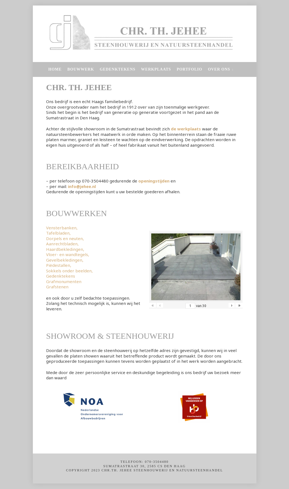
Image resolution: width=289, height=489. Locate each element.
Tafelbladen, (58, 233)
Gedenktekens (117, 69)
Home (55, 69)
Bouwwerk (80, 69)
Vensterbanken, (62, 227)
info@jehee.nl (82, 186)
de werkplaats (186, 128)
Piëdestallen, (58, 265)
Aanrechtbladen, (62, 243)
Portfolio (189, 69)
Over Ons (219, 69)
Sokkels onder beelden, (69, 270)
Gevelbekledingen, (64, 260)
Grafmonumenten (63, 281)
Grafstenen (57, 286)
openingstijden (153, 181)
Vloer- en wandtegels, (67, 254)
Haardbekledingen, (65, 249)
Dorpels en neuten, (65, 238)
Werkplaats (156, 69)
